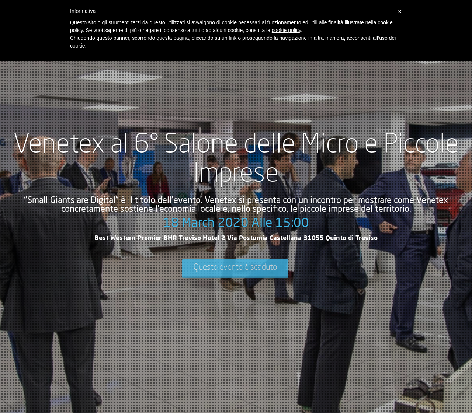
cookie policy (286, 30)
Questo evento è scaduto (235, 267)
